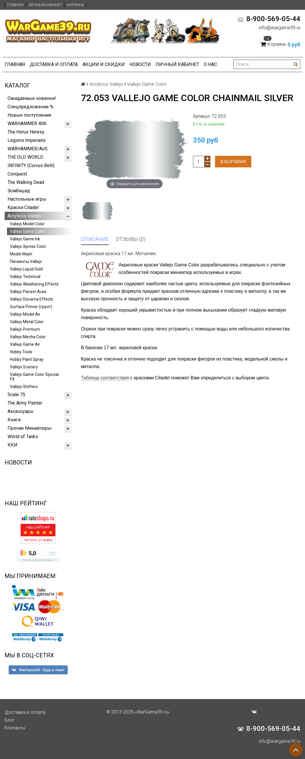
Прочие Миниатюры (30, 428)
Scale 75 (16, 394)
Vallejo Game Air (25, 344)
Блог (10, 720)
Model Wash (21, 254)
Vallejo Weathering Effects (34, 284)
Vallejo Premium (25, 329)
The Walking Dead (26, 182)
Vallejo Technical (25, 276)
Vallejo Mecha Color (28, 336)
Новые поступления (29, 115)
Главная (15, 5)
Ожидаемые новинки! (32, 98)
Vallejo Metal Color (27, 321)
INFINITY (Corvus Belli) (31, 165)
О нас (210, 64)
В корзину (233, 161)
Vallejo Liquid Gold (26, 269)
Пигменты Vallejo (26, 261)
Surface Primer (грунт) (31, 306)
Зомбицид (19, 190)
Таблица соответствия (105, 377)
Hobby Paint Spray (27, 359)
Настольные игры (27, 199)
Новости (140, 64)
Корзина (75, 5)
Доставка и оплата (54, 64)
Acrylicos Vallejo (24, 216)
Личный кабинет (45, 5)
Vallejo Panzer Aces (28, 291)
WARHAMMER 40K (27, 123)
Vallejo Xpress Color (28, 246)
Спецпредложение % (30, 106)
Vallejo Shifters (24, 386)
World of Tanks (23, 436)
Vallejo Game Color (27, 231)
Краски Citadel (23, 207)
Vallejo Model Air (25, 314)
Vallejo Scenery (24, 367)
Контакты (15, 728)
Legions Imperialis (27, 140)
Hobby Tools (21, 352)
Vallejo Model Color (27, 224)
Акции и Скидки (103, 64)
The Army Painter (25, 403)
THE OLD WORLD (25, 157)
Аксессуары (21, 411)
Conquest (17, 174)
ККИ (12, 445)
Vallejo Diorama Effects (31, 299)
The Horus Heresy (26, 132)
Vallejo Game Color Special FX (34, 376)
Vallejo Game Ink (25, 239)
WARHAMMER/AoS (28, 148)
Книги (14, 420)
